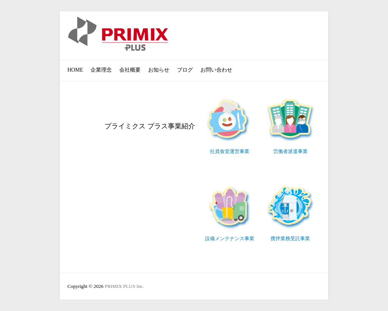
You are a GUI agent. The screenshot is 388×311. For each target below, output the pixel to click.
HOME (75, 70)
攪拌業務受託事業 (290, 238)
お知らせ (158, 70)
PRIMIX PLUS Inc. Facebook (315, 31)
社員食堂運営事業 (229, 151)
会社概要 (130, 70)
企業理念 (101, 70)
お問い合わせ (216, 70)
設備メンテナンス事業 (229, 238)
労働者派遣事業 (290, 151)
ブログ (185, 70)
